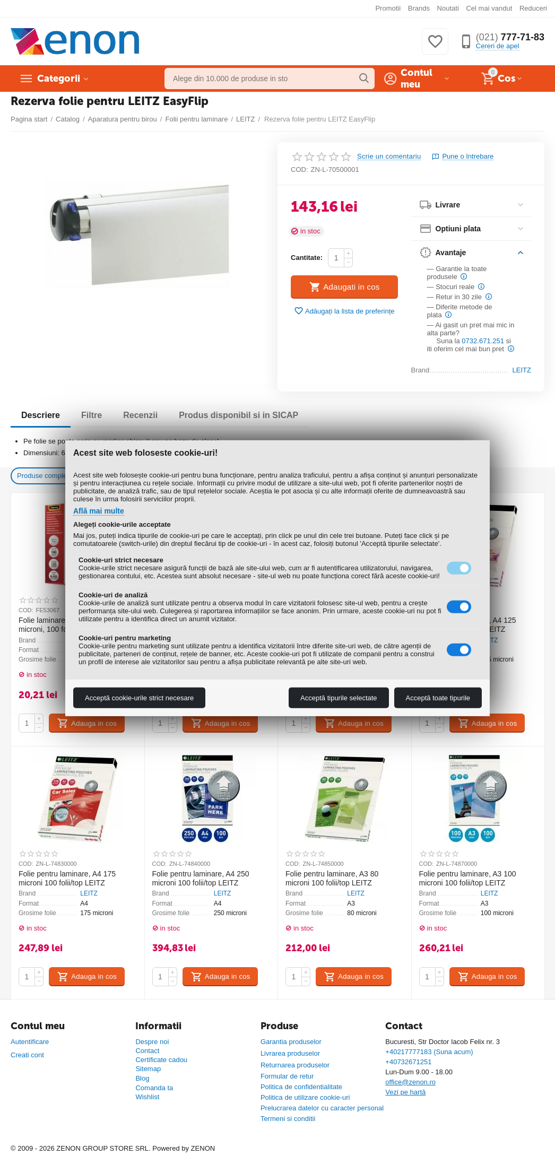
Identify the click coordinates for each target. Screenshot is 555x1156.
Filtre (91, 415)
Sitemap (148, 1069)
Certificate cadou (161, 1060)
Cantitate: (307, 258)
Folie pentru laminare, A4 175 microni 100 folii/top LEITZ (67, 878)
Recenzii (140, 415)
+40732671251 (408, 1062)
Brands (419, 8)
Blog (142, 1078)
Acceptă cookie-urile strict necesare (139, 698)
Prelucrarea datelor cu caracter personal (322, 1108)
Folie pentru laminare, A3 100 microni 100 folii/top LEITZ (467, 878)
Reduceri (533, 8)
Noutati (448, 8)
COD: (299, 169)
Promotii (388, 8)
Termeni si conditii (288, 1119)
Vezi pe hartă (405, 1092)
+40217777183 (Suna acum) (429, 1052)
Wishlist (147, 1097)
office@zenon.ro (410, 1082)
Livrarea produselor (290, 1053)
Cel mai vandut (489, 8)
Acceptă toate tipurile (438, 698)
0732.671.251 (483, 341)
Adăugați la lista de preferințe (344, 311)
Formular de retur (287, 1076)
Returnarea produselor (295, 1065)
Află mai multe (98, 510)
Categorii (58, 78)
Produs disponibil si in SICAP (238, 415)
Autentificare (30, 1042)
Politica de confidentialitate (301, 1087)
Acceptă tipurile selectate (338, 698)
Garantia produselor (291, 1042)
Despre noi (152, 1042)
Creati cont (27, 1055)
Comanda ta (154, 1088)
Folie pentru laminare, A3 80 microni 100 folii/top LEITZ (331, 878)
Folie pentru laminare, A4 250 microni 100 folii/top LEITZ (200, 878)
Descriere (40, 415)
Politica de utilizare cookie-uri (305, 1097)
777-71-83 (510, 37)
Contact (147, 1051)
